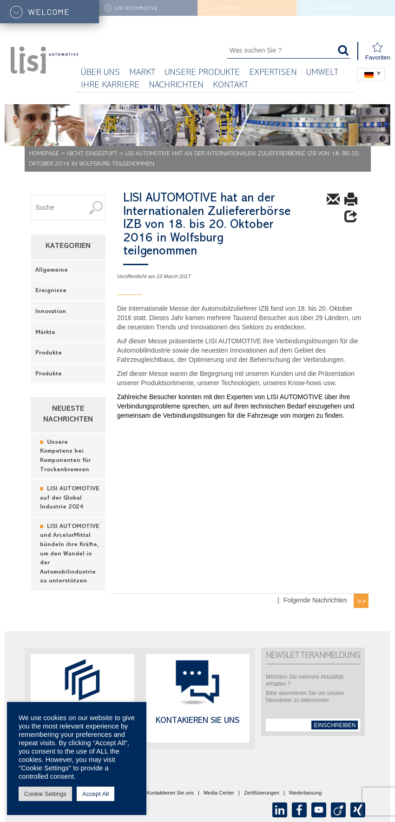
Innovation (50, 312)
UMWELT (322, 73)
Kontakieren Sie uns (197, 721)
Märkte (45, 333)
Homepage (44, 154)
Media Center (219, 793)
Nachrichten (176, 85)
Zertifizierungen (261, 793)
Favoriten (377, 51)
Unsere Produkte (202, 73)
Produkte (48, 353)
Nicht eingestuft (92, 154)
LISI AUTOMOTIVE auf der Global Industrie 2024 (69, 498)
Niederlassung (305, 793)
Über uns (100, 73)
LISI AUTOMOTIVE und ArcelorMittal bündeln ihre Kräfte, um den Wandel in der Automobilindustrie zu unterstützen (69, 554)
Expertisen (273, 73)
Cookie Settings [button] (45, 793)
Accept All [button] (95, 793)
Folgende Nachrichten (315, 600)
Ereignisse (50, 291)
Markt (142, 73)
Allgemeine (51, 270)
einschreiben (335, 725)
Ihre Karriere (110, 85)
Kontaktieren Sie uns (170, 793)
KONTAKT (230, 85)
